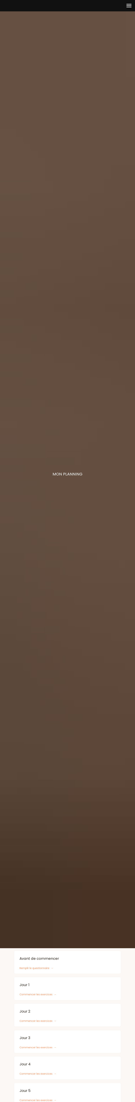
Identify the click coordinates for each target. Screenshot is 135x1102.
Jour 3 (25, 1037)
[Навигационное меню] (128, 5)
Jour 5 (25, 1090)
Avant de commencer (39, 958)
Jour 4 (25, 1064)
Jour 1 (24, 984)
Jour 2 (25, 1011)
